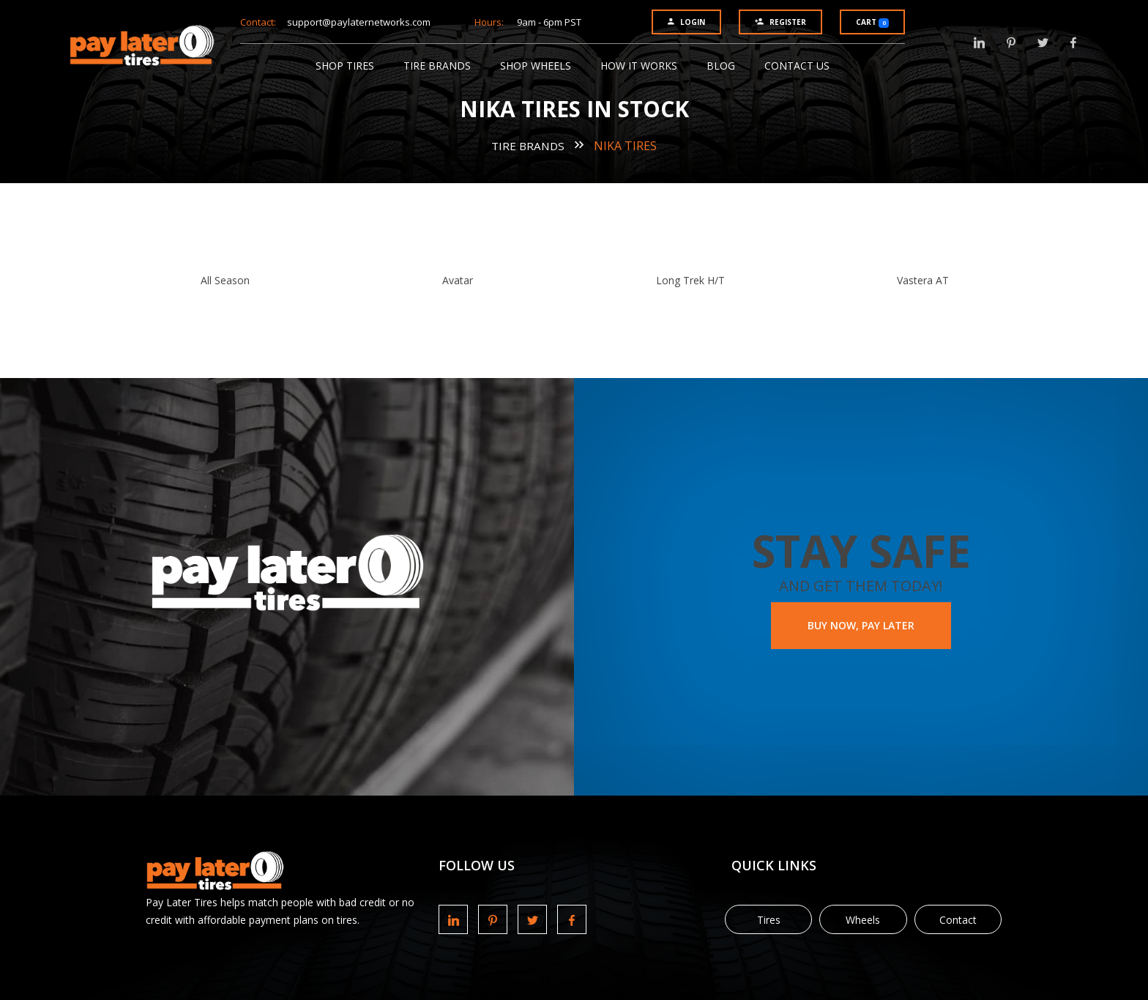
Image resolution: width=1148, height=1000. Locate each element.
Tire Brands (437, 66)
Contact (958, 920)
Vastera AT (923, 280)
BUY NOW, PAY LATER (861, 625)
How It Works (638, 66)
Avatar (457, 280)
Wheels (863, 920)
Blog (721, 66)
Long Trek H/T (690, 280)
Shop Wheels (535, 66)
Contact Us (797, 66)
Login (686, 22)
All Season (225, 280)
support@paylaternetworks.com (358, 22)
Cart (872, 22)
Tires (768, 920)
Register (780, 22)
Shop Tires (345, 66)
